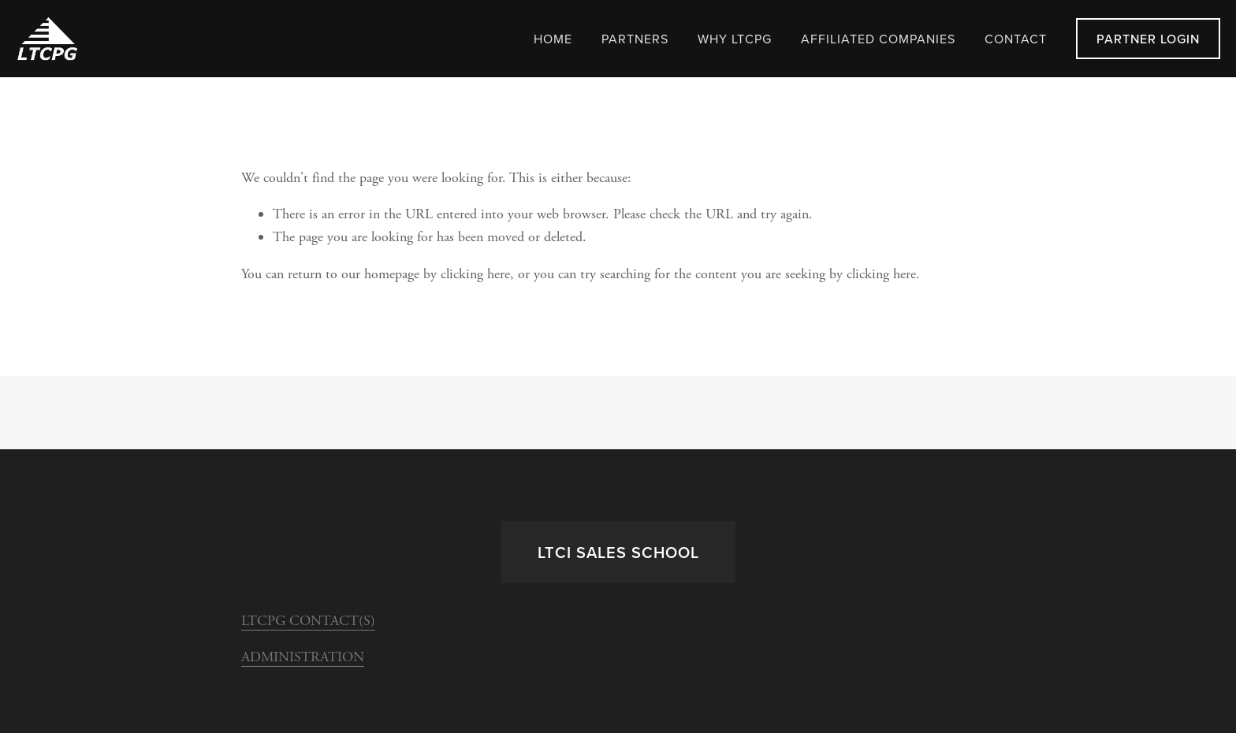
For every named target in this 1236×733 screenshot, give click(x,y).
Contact (1016, 38)
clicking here (475, 274)
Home (553, 38)
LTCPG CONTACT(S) (308, 621)
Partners (634, 38)
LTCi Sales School (618, 552)
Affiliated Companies (878, 38)
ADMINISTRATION (302, 657)
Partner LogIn (1148, 38)
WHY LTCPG (735, 38)
